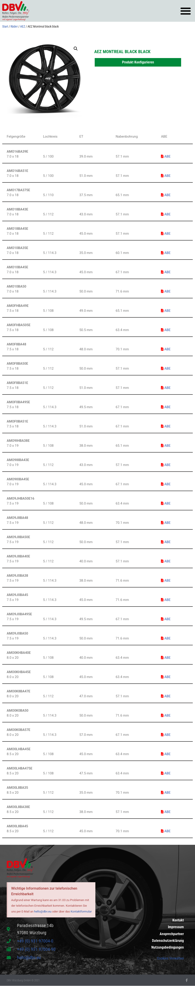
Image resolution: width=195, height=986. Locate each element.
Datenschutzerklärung (168, 939)
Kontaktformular (81, 911)
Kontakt (178, 916)
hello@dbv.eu (42, 911)
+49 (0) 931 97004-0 (35, 941)
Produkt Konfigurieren (138, 62)
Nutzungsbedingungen (167, 947)
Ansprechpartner (172, 932)
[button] (185, 10)
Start (5, 26)
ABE (165, 156)
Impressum (176, 924)
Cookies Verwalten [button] (170, 958)
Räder (14, 26)
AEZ (22, 26)
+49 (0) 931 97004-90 (36, 949)
